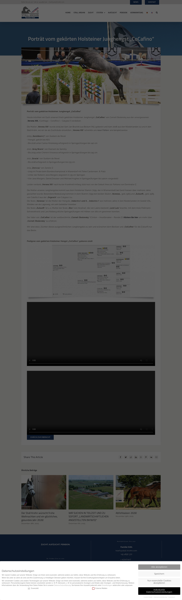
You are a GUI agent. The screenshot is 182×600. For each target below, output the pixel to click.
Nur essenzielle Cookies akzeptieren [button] (159, 581)
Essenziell (33, 588)
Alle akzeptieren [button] (159, 567)
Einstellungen (107, 585)
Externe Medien (99, 588)
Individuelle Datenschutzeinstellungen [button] (159, 591)
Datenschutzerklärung (62, 585)
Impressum (171, 597)
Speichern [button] (159, 574)
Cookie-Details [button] (148, 597)
